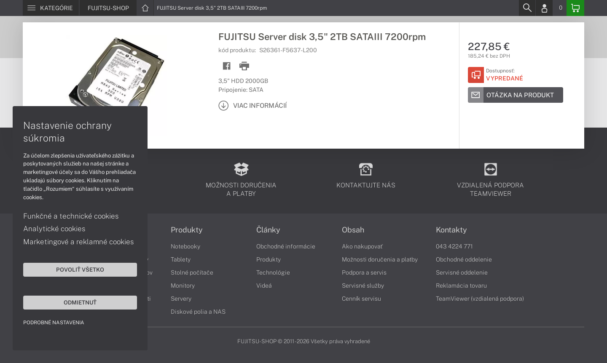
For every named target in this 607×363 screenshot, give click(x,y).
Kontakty (451, 230)
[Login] (544, 8)
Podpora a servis (364, 272)
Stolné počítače (192, 272)
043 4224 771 (454, 246)
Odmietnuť (80, 302)
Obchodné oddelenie (464, 259)
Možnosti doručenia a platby (380, 259)
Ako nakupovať (362, 246)
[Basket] (575, 8)
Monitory (183, 285)
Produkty (187, 230)
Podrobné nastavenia (53, 323)
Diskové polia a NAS (198, 311)
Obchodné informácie (285, 246)
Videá (264, 285)
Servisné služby (363, 285)
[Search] (526, 8)
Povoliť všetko (80, 269)
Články (268, 230)
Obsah (353, 230)
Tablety (181, 259)
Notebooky (185, 246)
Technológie (273, 272)
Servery (181, 298)
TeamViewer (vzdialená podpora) (480, 298)
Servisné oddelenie (462, 272)
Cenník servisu (361, 298)
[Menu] (51, 8)
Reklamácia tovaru (461, 285)
